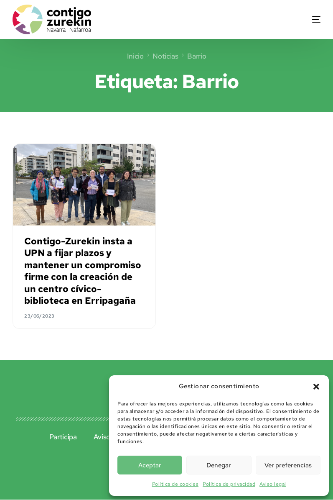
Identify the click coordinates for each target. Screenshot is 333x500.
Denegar (218, 465)
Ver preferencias (288, 465)
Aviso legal (272, 484)
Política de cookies (175, 484)
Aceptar (149, 465)
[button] (316, 386)
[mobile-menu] (305, 20)
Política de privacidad (229, 484)
